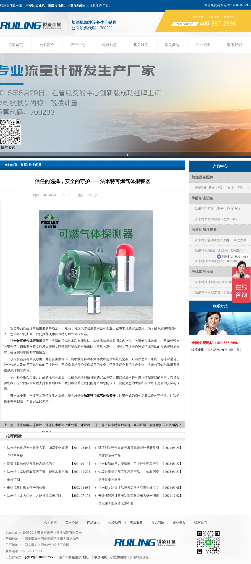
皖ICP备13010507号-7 (40, 557)
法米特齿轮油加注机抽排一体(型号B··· (221, 240)
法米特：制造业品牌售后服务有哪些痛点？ (128, 487)
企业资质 (198, 17)
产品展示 (93, 522)
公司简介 (47, 45)
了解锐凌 (213, 17)
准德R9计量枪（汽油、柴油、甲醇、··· (222, 187)
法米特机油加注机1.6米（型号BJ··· (219, 250)
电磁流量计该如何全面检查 (26, 487)
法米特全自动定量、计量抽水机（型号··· (222, 294)
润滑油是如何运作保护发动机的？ (31, 464)
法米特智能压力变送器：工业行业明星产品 (128, 464)
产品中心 (78, 45)
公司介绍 (71, 522)
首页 (24, 165)
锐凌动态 (109, 45)
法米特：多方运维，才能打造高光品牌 (34, 495)
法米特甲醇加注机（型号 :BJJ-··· (217, 219)
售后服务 (140, 45)
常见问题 (172, 45)
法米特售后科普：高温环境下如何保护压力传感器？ (144, 425)
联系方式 (229, 17)
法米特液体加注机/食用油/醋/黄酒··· (220, 282)
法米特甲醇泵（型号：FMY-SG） (218, 208)
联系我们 (234, 45)
